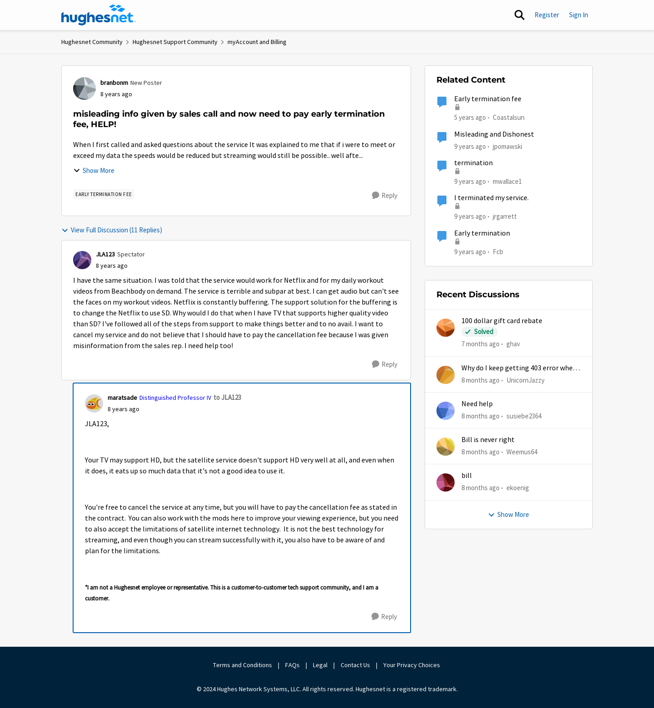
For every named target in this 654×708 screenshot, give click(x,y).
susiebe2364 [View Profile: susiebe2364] (523, 416)
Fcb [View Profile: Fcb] (498, 251)
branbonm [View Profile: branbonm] (114, 83)
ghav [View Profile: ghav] (513, 343)
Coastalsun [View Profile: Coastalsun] (509, 117)
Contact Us (355, 665)
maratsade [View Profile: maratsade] (122, 397)
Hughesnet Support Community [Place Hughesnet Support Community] (175, 42)
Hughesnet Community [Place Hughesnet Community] (92, 42)
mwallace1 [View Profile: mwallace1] (507, 181)
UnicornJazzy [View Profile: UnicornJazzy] (525, 379)
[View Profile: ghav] (445, 328)
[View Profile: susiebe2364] (445, 411)
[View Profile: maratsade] (94, 403)
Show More (93, 170)
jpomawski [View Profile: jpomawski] (507, 146)
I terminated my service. (491, 197)
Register (547, 14)
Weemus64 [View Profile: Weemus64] (521, 451)
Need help (477, 403)
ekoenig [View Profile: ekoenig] (517, 487)
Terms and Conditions (242, 665)
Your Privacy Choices (412, 665)
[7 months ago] (480, 344)
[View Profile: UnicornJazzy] (445, 375)
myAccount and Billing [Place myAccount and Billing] (257, 42)
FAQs (292, 665)
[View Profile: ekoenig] (445, 482)
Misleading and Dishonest (494, 134)
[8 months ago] (480, 380)
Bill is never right (488, 439)
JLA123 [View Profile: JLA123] (105, 254)
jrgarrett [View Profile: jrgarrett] (505, 216)
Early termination (482, 233)
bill (466, 475)
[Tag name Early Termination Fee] (103, 194)
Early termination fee (487, 98)
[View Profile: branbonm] (84, 88)
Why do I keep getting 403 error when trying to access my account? (519, 368)
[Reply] (384, 195)
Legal (320, 665)
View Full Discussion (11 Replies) (111, 230)
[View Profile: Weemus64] (445, 447)
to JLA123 (227, 397)
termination (473, 162)
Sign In (578, 14)
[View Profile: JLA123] (82, 260)
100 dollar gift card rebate (501, 320)
